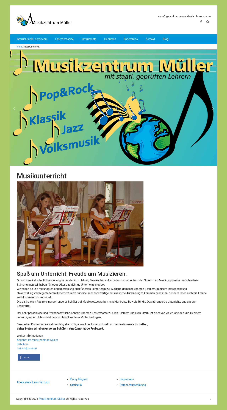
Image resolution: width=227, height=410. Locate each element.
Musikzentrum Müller (52, 398)
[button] (29, 357)
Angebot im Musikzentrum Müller (37, 340)
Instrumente (89, 39)
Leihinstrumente (27, 348)
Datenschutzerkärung (133, 385)
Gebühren (110, 39)
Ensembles (131, 39)
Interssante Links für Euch (33, 382)
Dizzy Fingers (79, 379)
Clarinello (76, 385)
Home (19, 46)
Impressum (127, 379)
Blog (165, 39)
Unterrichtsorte (64, 39)
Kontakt (150, 39)
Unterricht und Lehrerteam (32, 39)
